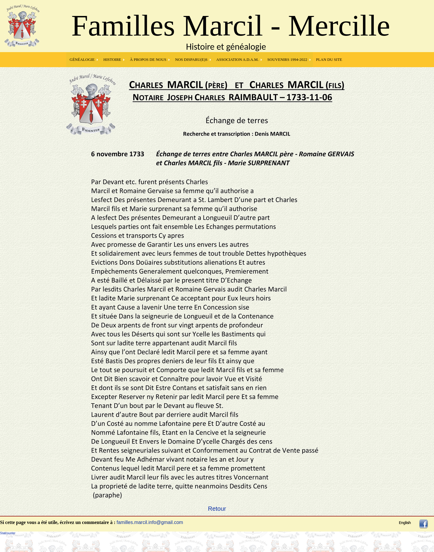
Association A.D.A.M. (237, 59)
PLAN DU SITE (329, 59)
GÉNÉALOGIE (82, 59)
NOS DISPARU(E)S (191, 59)
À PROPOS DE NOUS (148, 59)
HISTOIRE (112, 59)
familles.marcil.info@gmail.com (150, 522)
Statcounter (7, 533)
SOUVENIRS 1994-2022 (287, 59)
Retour (217, 508)
